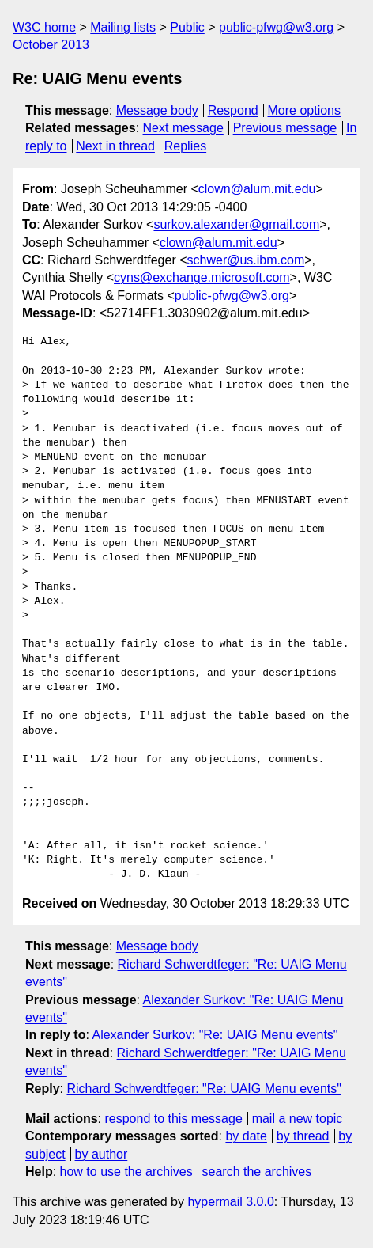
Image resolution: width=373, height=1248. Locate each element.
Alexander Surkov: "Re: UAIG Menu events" (214, 1034)
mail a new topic (297, 1118)
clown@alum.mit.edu (257, 188)
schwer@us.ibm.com (246, 260)
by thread (303, 1136)
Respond (233, 110)
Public (187, 27)
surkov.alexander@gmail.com (236, 224)
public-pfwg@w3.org (276, 27)
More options (304, 110)
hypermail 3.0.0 (230, 1201)
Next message (183, 128)
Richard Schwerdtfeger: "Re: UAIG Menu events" (203, 1088)
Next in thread (115, 146)
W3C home (44, 27)
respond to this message (173, 1118)
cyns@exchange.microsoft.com (202, 277)
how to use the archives (126, 1171)
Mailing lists (123, 27)
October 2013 (51, 44)
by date (245, 1136)
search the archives (257, 1171)
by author (101, 1154)
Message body (157, 110)
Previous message (285, 128)
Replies (185, 146)
